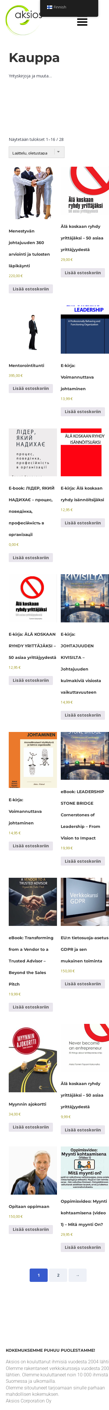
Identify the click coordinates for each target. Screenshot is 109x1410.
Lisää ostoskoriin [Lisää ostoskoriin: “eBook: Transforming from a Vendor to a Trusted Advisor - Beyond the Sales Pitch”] (31, 1007)
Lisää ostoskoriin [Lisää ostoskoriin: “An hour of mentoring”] (31, 388)
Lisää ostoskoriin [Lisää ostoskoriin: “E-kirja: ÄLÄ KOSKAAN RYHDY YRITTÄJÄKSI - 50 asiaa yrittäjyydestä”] (31, 680)
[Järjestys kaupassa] (37, 152)
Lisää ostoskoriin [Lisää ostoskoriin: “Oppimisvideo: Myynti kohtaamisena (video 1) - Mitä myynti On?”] (83, 1247)
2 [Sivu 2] (58, 1275)
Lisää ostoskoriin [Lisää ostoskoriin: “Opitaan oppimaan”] (31, 1229)
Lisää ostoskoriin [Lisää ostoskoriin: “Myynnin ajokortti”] (31, 1127)
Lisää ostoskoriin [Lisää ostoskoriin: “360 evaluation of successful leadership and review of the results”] (31, 289)
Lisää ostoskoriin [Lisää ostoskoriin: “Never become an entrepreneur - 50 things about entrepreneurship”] (83, 1130)
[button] (82, 21)
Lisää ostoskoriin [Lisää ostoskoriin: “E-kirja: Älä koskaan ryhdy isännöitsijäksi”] (83, 523)
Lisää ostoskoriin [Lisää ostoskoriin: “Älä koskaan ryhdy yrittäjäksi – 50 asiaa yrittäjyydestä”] (83, 272)
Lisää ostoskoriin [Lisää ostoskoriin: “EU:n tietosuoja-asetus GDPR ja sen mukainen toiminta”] (83, 983)
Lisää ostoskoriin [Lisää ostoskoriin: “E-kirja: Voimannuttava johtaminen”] (31, 845)
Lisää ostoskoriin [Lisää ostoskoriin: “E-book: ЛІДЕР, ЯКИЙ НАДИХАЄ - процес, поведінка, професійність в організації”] (31, 557)
